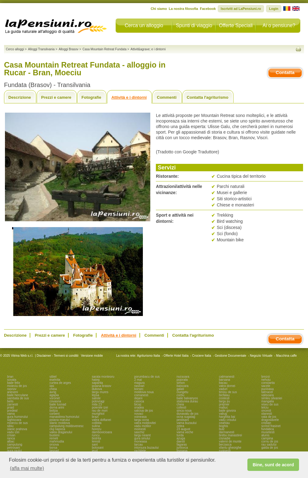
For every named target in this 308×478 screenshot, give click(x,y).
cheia (53, 389)
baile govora (227, 410)
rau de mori (100, 410)
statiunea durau (187, 401)
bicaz (137, 404)
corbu (180, 395)
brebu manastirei (230, 435)
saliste (96, 398)
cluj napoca (57, 429)
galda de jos (269, 447)
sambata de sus (18, 398)
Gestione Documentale (230, 355)
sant (95, 444)
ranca (11, 438)
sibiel (53, 376)
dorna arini (56, 407)
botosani (98, 447)
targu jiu (224, 401)
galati (180, 389)
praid (10, 407)
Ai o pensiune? (279, 25)
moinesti (140, 429)
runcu (96, 435)
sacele (265, 386)
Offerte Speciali (236, 25)
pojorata (182, 379)
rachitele (140, 450)
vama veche (185, 432)
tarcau (138, 444)
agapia (54, 395)
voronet (54, 398)
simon (181, 382)
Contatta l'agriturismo (208, 97)
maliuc (223, 407)
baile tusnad (57, 404)
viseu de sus (270, 404)
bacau (223, 382)
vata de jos (268, 416)
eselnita (54, 379)
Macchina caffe (286, 355)
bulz (222, 429)
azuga (181, 438)
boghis (223, 426)
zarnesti (12, 404)
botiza (53, 410)
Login (273, 8)
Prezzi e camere (56, 97)
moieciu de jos (17, 386)
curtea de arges (60, 382)
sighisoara (14, 420)
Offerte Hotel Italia (176, 355)
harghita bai (227, 416)
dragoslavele (270, 420)
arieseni (12, 392)
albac (11, 441)
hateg (96, 379)
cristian (266, 423)
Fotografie (91, 97)
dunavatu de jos (188, 413)
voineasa (140, 416)
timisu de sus (228, 392)
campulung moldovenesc (66, 426)
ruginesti (225, 450)
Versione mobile (91, 355)
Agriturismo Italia (148, 355)
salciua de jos (143, 410)
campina (267, 438)
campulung (14, 444)
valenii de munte (230, 441)
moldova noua (144, 392)
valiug (223, 413)
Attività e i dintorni (129, 97)
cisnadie (224, 438)
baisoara (182, 386)
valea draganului (60, 432)
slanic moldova (59, 423)
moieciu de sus (17, 423)
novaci (138, 413)
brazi (95, 416)
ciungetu (182, 392)
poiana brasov (101, 386)
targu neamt (142, 435)
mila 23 (97, 404)
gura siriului (142, 438)
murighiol (98, 413)
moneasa (140, 441)
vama (11, 413)
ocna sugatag (186, 416)
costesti (224, 398)
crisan (11, 435)
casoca (139, 401)
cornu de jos (269, 441)
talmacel (267, 392)
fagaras (182, 444)
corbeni (54, 413)
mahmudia (56, 441)
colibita (96, 423)
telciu (264, 407)
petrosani (13, 447)
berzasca (225, 444)
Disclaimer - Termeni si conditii (58, 355)
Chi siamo (159, 8)
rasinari (139, 386)
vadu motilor (142, 426)
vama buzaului (186, 423)
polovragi (98, 401)
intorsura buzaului (146, 447)
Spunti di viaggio (194, 25)
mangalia (267, 401)
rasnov (11, 389)
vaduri (223, 389)
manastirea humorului (64, 416)
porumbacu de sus (147, 376)
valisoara (267, 395)
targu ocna (141, 420)
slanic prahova (17, 429)
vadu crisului (227, 420)
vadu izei (13, 432)
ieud (95, 450)
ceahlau (224, 423)
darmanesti (226, 432)
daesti (181, 441)
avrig (52, 392)
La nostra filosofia (183, 8)
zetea (180, 426)
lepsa (95, 395)
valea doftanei (101, 420)
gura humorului (17, 416)
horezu (96, 429)
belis (10, 401)
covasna (55, 401)
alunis (265, 435)
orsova (54, 444)
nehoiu (266, 379)
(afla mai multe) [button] (27, 468)
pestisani (183, 420)
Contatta (285, 72)
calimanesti (226, 376)
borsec (138, 389)
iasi (51, 386)
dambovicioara (102, 432)
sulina (96, 426)
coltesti (181, 407)
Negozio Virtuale (261, 355)
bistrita (96, 438)
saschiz (139, 432)
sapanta (97, 382)
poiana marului (59, 420)
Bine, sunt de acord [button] (273, 464)
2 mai (138, 379)
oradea (139, 407)
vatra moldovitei (145, 423)
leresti (96, 441)
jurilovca (182, 447)
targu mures (100, 392)
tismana (182, 450)
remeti (53, 438)
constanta (268, 382)
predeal (12, 410)
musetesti (268, 432)
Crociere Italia (201, 355)
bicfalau (224, 395)
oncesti (266, 410)
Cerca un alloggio (144, 25)
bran (10, 376)
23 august (183, 429)
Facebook (208, 8)
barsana (224, 379)
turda (180, 435)
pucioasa (267, 389)
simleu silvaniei (271, 398)
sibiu (10, 426)
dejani (138, 398)
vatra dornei (227, 386)
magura (139, 382)
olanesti (266, 413)
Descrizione (19, 97)
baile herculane (17, 395)
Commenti (167, 97)
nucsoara (183, 376)
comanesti (141, 395)
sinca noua (184, 410)
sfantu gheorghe (230, 447)
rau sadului (268, 444)
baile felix (13, 382)
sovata (11, 379)
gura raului (14, 450)
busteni (54, 435)
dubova (97, 389)
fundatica (267, 429)
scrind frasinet (270, 426)
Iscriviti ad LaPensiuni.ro (241, 8)
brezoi (265, 376)
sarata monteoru (103, 376)
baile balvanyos (187, 398)
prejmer (224, 404)
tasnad (54, 450)
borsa (53, 447)
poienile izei (100, 407)
